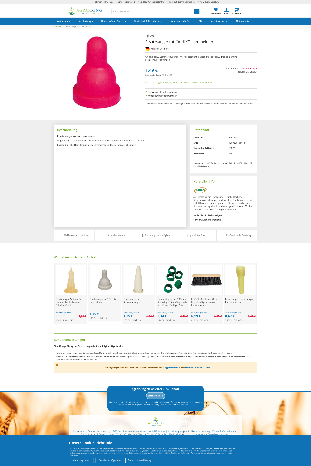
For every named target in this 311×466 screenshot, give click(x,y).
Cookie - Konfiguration (110, 460)
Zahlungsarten (88, 434)
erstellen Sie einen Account (197, 367)
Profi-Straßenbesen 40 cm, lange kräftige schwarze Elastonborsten (205, 302)
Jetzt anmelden (155, 395)
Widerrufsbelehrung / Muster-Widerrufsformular (141, 434)
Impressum (79, 431)
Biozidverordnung (200, 431)
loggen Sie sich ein (172, 367)
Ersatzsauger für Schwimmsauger (132, 301)
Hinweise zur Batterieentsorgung (211, 434)
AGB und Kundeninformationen (129, 431)
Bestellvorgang (106, 434)
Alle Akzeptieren (81, 460)
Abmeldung (117, 402)
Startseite (57, 26)
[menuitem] (63, 21)
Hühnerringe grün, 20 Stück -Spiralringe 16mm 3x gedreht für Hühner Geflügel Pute (172, 302)
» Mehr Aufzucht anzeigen (207, 219)
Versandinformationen (224, 431)
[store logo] (85, 11)
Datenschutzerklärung (99, 431)
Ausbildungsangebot (178, 431)
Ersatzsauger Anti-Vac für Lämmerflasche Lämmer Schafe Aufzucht (69, 302)
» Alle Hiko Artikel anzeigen (207, 215)
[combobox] (155, 11)
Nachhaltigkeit (176, 434)
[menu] (155, 21)
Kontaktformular (156, 431)
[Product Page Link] (71, 294)
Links (189, 434)
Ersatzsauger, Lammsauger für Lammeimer (239, 301)
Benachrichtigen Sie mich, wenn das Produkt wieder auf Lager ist (178, 82)
